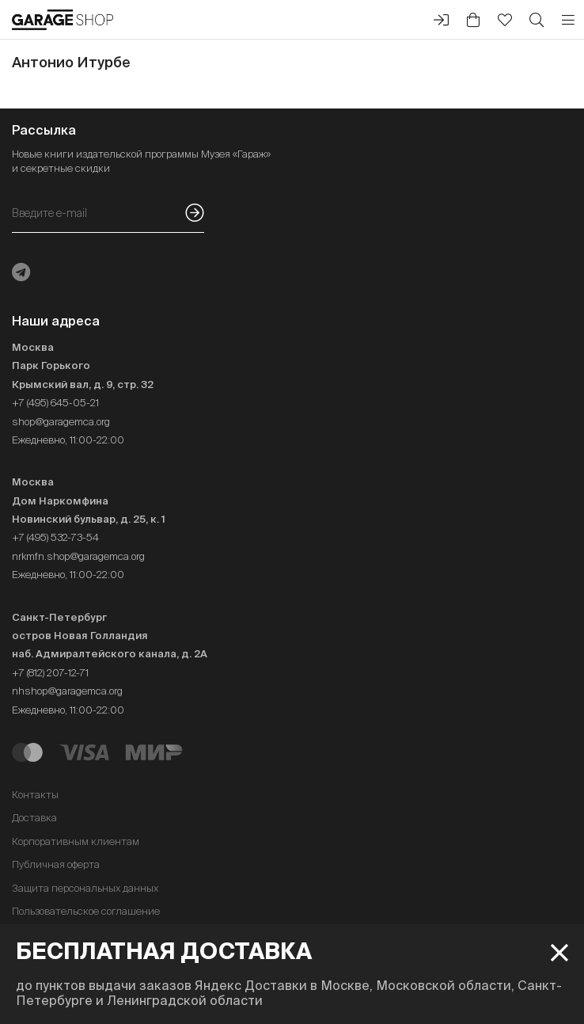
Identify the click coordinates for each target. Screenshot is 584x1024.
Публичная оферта (56, 864)
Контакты (35, 795)
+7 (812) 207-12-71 (50, 673)
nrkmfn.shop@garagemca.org (78, 556)
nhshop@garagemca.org (67, 691)
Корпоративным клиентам (75, 841)
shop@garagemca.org (61, 422)
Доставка (34, 818)
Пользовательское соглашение (86, 911)
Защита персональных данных (85, 888)
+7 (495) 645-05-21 (55, 403)
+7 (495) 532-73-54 (55, 537)
